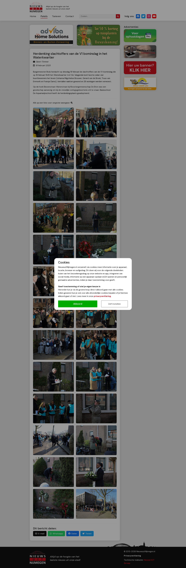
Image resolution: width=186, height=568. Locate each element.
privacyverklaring (102, 296)
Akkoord (77, 303)
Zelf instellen (114, 304)
